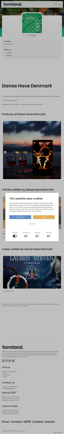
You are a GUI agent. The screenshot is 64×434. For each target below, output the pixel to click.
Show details (32, 224)
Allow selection (20, 217)
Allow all (44, 217)
